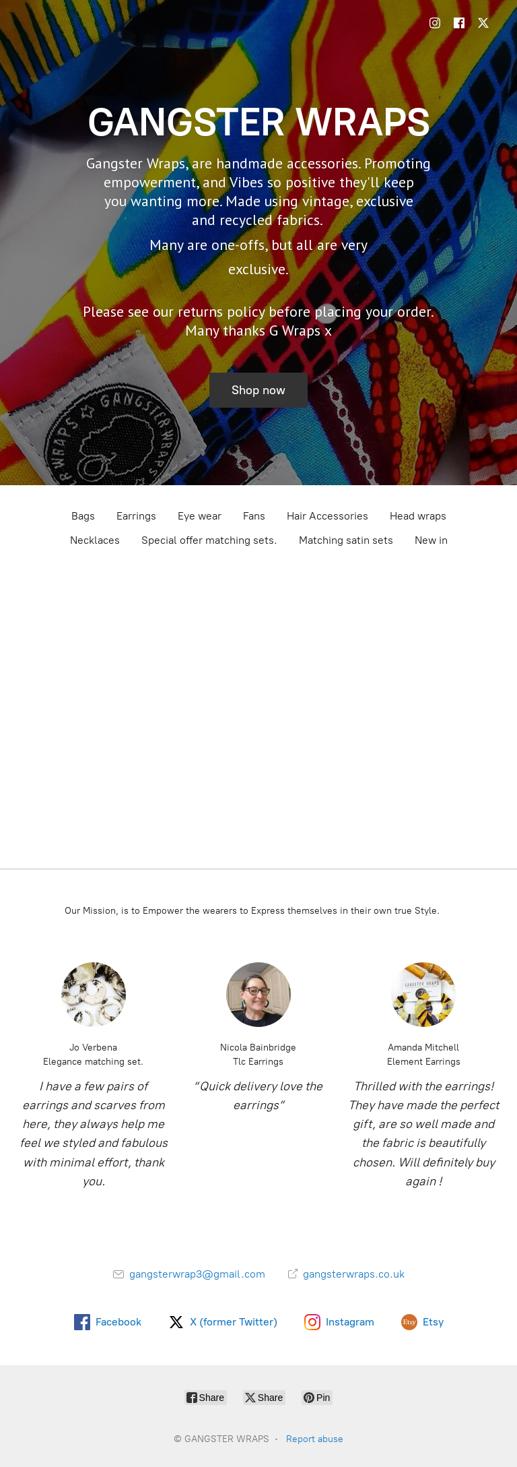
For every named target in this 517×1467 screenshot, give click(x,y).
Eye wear (199, 515)
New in (431, 540)
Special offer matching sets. (209, 540)
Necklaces (95, 540)
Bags (83, 515)
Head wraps (418, 515)
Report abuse (314, 1439)
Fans (254, 515)
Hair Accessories (327, 515)
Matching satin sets (346, 540)
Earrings (136, 515)
